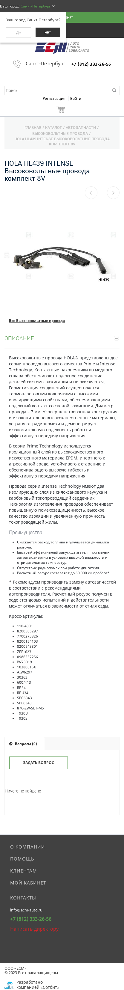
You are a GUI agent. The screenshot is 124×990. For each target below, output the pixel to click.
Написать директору (34, 929)
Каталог (53, 127)
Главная (33, 127)
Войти (75, 98)
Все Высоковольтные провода (37, 320)
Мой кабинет (28, 883)
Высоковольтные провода (60, 133)
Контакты (23, 898)
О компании (27, 847)
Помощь (22, 859)
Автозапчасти (81, 127)
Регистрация (54, 98)
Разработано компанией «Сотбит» (37, 984)
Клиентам (23, 871)
